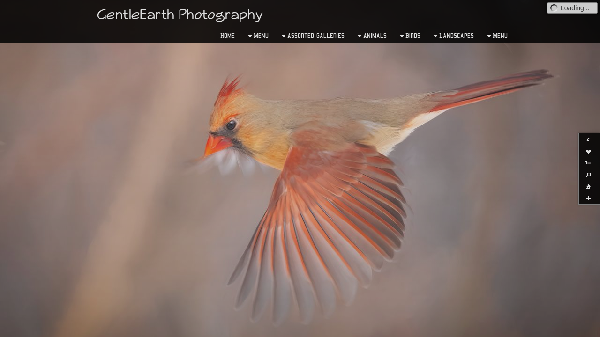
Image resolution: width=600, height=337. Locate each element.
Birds (409, 36)
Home (227, 35)
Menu (257, 36)
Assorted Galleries (312, 36)
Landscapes (453, 36)
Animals (371, 36)
